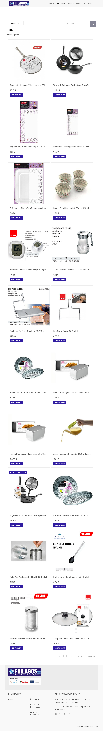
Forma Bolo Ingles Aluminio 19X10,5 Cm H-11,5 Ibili (72, 392)
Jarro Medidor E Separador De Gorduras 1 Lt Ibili (72, 454)
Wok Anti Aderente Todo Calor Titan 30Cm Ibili (72, 85)
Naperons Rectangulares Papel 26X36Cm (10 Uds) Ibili (72, 147)
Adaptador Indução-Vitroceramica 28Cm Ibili (28, 85)
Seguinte (91, 656)
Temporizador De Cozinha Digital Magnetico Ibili (28, 269)
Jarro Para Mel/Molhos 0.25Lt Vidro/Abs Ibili (72, 269)
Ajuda (10, 699)
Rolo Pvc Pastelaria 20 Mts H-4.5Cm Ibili (28, 577)
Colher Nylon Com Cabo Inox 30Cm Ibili (71, 577)
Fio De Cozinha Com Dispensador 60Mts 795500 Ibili (28, 638)
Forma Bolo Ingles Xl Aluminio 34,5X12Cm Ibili (28, 454)
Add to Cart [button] (16, 95)
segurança (34, 699)
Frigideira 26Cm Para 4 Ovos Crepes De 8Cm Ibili (28, 515)
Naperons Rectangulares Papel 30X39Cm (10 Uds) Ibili (28, 147)
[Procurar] (93, 24)
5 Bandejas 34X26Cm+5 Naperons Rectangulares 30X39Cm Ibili (28, 208)
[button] (15, 23)
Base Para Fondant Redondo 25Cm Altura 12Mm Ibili (72, 515)
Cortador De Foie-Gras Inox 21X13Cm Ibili (28, 331)
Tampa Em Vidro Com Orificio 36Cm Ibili (71, 638)
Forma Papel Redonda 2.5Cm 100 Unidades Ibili (72, 208)
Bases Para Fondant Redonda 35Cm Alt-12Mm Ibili (28, 392)
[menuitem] (52, 3)
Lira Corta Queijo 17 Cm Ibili (65, 331)
